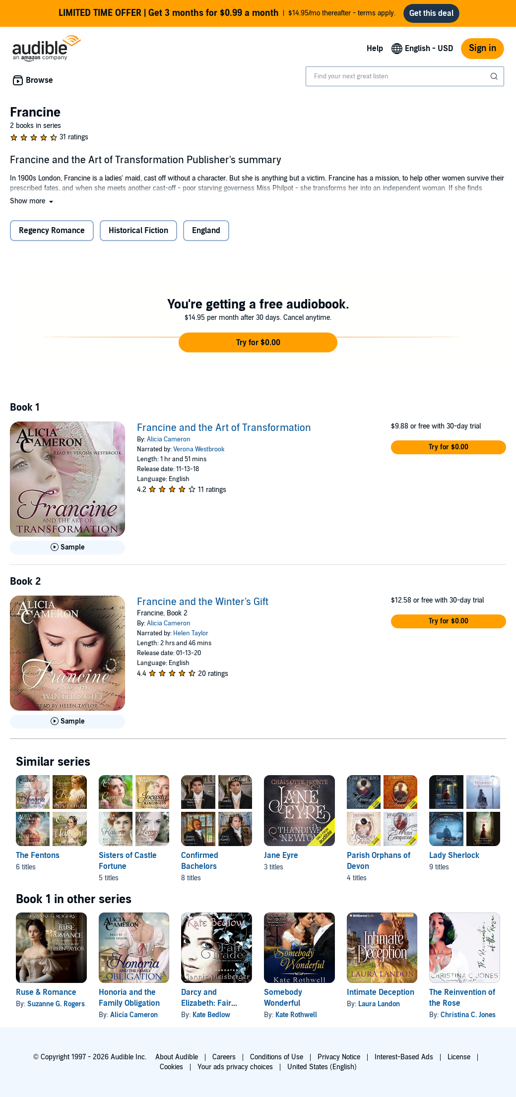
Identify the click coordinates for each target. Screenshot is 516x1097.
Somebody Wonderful (283, 1001)
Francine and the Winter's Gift (202, 606)
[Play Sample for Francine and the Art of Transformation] (67, 551)
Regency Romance (52, 235)
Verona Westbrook (199, 453)
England (206, 235)
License (459, 1057)
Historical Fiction (138, 235)
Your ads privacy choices (235, 1067)
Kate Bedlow (211, 1019)
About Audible (176, 1057)
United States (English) (322, 1067)
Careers (224, 1057)
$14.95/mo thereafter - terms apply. (227, 15)
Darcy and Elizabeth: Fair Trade (206, 1007)
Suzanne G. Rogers (56, 1008)
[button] (32, 205)
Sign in (482, 52)
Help (375, 53)
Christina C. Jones (468, 1019)
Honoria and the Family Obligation (129, 1001)
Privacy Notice (339, 1057)
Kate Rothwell (296, 1019)
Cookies (171, 1067)
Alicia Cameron (169, 443)
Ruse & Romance (46, 996)
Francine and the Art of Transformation (224, 432)
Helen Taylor (190, 637)
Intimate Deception (380, 996)
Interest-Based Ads (404, 1057)
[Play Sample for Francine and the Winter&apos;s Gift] (67, 725)
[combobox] (405, 80)
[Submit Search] (495, 80)
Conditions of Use (276, 1057)
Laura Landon (379, 1008)
